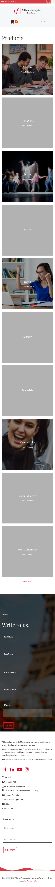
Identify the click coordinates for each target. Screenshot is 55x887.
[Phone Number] (27, 695)
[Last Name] (27, 659)
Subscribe (10, 850)
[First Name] (27, 642)
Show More (27, 581)
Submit (8, 725)
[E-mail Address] (27, 678)
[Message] (27, 713)
